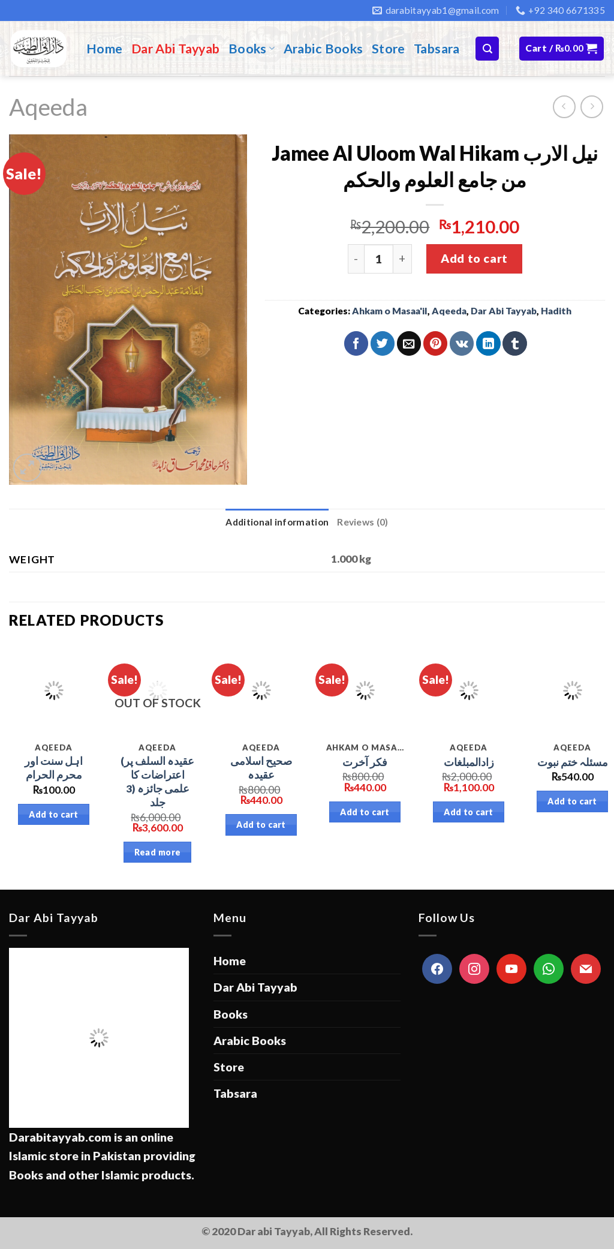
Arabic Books (323, 48)
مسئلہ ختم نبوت (572, 762)
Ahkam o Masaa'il (390, 310)
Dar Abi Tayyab (175, 48)
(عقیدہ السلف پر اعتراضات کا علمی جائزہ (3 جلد (157, 781)
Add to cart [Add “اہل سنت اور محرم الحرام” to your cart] (54, 814)
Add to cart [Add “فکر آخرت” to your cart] (365, 812)
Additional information (277, 522)
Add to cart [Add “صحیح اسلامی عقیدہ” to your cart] (261, 824)
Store (388, 48)
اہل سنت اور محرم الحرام (54, 768)
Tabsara (437, 48)
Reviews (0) (362, 522)
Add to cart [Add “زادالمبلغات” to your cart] (468, 812)
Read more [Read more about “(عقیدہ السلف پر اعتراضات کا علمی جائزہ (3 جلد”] (157, 852)
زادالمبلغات (469, 762)
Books (251, 48)
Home (104, 48)
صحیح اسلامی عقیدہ (261, 768)
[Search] (487, 48)
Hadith (556, 310)
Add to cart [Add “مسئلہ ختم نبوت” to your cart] (572, 801)
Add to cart (474, 258)
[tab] (277, 522)
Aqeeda (48, 106)
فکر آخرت (364, 762)
